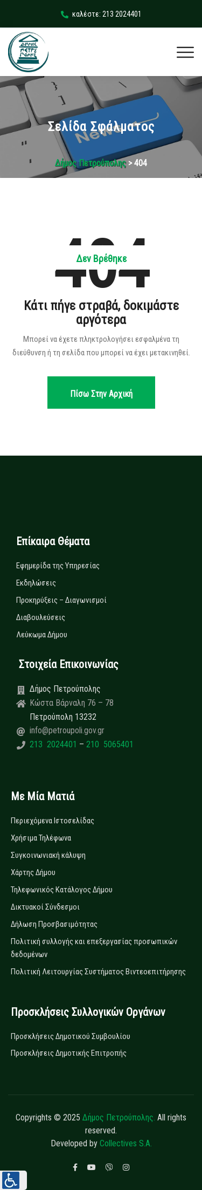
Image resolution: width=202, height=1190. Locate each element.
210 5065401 (109, 744)
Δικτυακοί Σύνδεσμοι (45, 907)
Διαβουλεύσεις (40, 617)
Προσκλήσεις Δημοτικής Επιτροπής (69, 1053)
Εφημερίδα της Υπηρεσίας (58, 565)
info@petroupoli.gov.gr (67, 730)
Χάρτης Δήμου (33, 872)
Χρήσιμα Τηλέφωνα (41, 838)
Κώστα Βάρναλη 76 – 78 (72, 703)
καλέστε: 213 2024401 (101, 14)
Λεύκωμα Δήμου (41, 634)
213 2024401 (54, 744)
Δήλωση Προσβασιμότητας (54, 924)
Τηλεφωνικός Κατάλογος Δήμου (62, 890)
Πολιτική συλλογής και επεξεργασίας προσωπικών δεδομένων (94, 948)
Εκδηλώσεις (36, 583)
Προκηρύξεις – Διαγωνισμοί (61, 600)
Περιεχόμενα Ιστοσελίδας (52, 821)
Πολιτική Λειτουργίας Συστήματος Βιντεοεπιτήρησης (98, 971)
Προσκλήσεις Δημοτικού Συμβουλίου (70, 1036)
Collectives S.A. (126, 1143)
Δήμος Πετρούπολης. (118, 1117)
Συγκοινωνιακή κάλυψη (48, 855)
